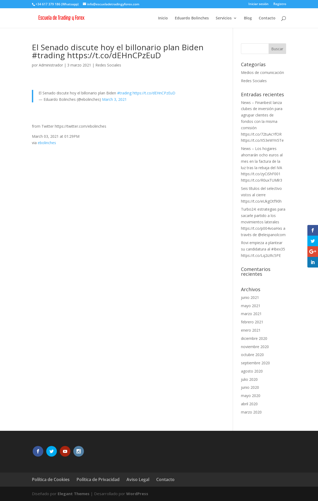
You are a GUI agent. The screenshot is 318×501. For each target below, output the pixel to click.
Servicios (224, 18)
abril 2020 (249, 403)
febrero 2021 (252, 321)
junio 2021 (250, 297)
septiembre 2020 (255, 362)
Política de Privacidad (98, 479)
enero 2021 (251, 330)
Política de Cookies (51, 479)
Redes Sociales (108, 65)
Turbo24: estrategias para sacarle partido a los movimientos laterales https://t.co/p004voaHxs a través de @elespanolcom (263, 222)
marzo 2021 (251, 313)
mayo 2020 (250, 395)
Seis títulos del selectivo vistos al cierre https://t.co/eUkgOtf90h (261, 195)
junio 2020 (250, 387)
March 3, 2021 (114, 99)
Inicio (163, 18)
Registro (279, 4)
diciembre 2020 (254, 338)
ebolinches (47, 142)
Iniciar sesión (258, 4)
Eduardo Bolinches (192, 18)
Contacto (267, 18)
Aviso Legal (137, 479)
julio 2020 (249, 379)
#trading (124, 92)
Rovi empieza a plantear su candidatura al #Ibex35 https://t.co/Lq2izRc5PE (263, 249)
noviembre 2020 (255, 346)
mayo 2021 (250, 305)
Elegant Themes (74, 493)
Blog (248, 18)
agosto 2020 (252, 371)
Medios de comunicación (262, 72)
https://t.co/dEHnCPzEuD (154, 92)
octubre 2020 (252, 354)
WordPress (137, 493)
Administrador (51, 65)
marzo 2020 (251, 412)
